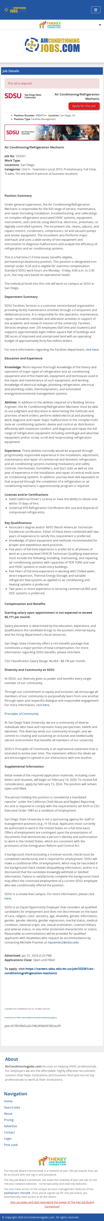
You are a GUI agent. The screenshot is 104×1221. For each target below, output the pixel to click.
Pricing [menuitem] (9, 1120)
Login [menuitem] (8, 1139)
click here (92, 350)
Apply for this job (84, 106)
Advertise (10, 1126)
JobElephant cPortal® (17, 1193)
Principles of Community (22, 714)
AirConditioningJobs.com (39, 1217)
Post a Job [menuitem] (11, 1145)
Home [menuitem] (8, 1101)
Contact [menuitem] (9, 1132)
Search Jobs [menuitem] (12, 1107)
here (77, 652)
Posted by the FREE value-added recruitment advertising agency (31, 1018)
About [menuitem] (8, 1114)
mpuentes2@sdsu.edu (63, 942)
